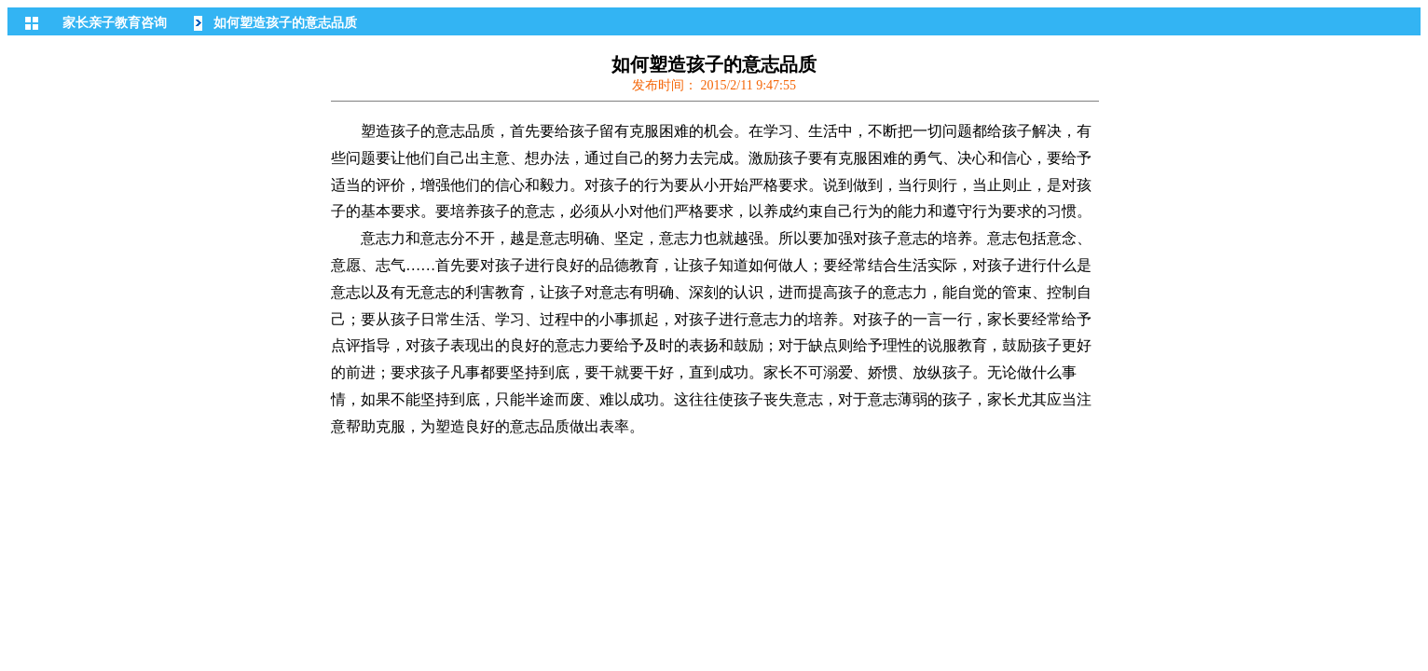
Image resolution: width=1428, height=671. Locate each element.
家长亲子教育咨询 (114, 23)
